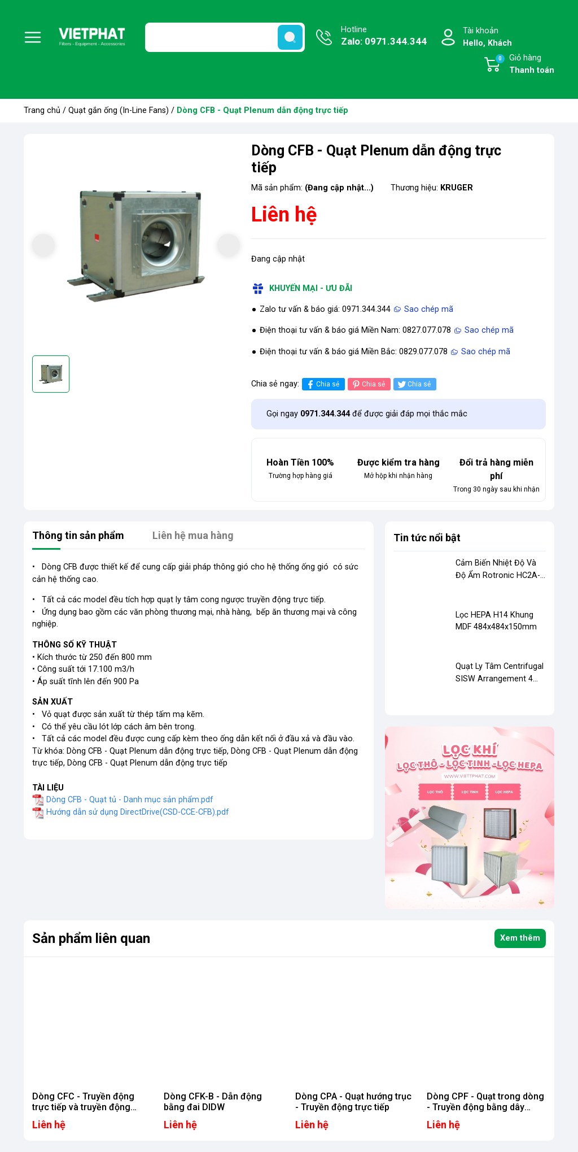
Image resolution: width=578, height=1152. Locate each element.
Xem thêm (520, 938)
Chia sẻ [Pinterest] (368, 384)
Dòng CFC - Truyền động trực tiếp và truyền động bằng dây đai (83, 1107)
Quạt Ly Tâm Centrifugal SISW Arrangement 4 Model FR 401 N (500, 678)
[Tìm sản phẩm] (225, 37)
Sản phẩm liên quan (91, 938)
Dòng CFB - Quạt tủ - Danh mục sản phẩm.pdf (129, 800)
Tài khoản (487, 37)
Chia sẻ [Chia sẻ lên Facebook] (322, 384)
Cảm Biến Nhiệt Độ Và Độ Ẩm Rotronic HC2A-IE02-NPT (498, 575)
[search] (290, 37)
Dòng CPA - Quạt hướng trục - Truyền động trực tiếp (353, 1101)
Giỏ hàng (524, 65)
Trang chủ (42, 110)
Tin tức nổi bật (427, 538)
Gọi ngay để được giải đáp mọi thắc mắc (366, 414)
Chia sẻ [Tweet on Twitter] (413, 384)
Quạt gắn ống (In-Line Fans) (118, 110)
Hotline (384, 37)
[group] (136, 246)
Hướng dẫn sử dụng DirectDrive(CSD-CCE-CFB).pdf (137, 812)
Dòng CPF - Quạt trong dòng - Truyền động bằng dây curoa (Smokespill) (485, 1107)
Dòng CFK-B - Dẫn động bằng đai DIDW (213, 1101)
